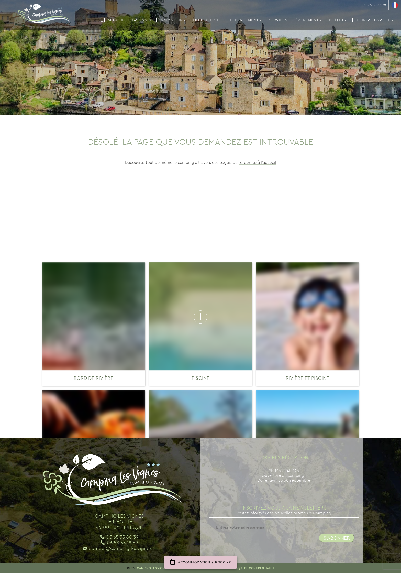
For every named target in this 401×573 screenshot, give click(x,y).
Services (278, 20)
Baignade (142, 20)
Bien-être (339, 20)
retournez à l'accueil (257, 162)
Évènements (308, 20)
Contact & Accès (375, 20)
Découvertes (207, 20)
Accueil (115, 20)
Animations (173, 20)
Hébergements (245, 20)
